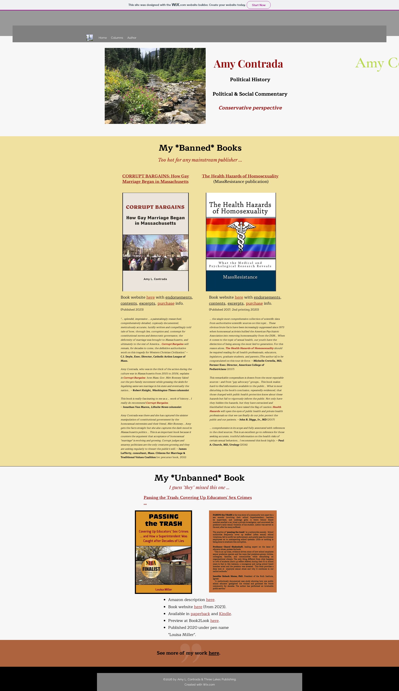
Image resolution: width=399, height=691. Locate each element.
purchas (253, 303)
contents (129, 303)
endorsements (178, 297)
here (150, 297)
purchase (166, 303)
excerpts (147, 303)
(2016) (244, 445)
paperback (200, 613)
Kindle (225, 613)
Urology (234, 445)
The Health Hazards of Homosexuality (240, 176)
